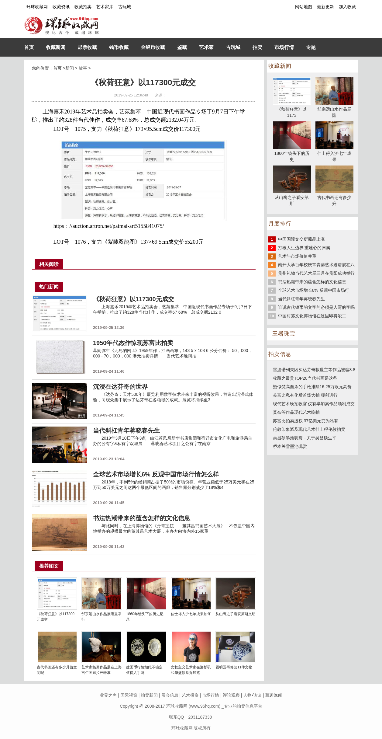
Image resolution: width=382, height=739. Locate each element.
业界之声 (108, 695)
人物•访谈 (252, 695)
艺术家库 (104, 6)
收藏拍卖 (82, 6)
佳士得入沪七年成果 (334, 153)
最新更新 (325, 6)
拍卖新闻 (149, 695)
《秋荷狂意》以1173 (292, 109)
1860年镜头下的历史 (292, 153)
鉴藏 (182, 47)
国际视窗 (128, 695)
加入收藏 (347, 6)
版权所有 (202, 728)
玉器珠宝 (283, 334)
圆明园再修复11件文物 (233, 667)
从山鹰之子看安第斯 (292, 197)
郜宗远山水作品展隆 (334, 109)
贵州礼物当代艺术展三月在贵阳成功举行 (316, 273)
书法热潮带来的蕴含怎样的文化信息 (312, 281)
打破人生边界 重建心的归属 (304, 247)
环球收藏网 (37, 6)
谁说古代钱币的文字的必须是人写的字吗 (316, 307)
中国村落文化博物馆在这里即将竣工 (312, 315)
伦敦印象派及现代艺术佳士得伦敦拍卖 (309, 429)
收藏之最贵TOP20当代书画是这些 (305, 378)
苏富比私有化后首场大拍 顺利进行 (305, 395)
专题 (311, 47)
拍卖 (257, 47)
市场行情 (284, 47)
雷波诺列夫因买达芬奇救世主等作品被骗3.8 (314, 369)
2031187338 (200, 717)
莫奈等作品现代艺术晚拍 (296, 412)
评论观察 (231, 695)
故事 (83, 68)
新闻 (69, 68)
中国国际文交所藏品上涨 (301, 239)
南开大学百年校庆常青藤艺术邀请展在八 (316, 264)
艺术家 (206, 47)
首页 (29, 47)
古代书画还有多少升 (334, 197)
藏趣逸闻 (273, 695)
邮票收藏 (87, 47)
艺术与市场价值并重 (297, 256)
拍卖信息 (279, 354)
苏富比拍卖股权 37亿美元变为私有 (305, 420)
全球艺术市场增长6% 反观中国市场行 (313, 290)
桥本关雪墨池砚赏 (290, 446)
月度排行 (279, 224)
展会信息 (169, 695)
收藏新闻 (55, 47)
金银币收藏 (153, 47)
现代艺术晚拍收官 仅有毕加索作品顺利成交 (314, 403)
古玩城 (124, 6)
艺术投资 (190, 695)
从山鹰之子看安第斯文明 (235, 614)
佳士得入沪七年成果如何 (191, 614)
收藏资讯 (61, 6)
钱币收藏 (119, 47)
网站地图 (303, 6)
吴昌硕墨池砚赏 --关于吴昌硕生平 (304, 437)
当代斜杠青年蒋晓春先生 (301, 298)
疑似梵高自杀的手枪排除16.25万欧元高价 (312, 386)
